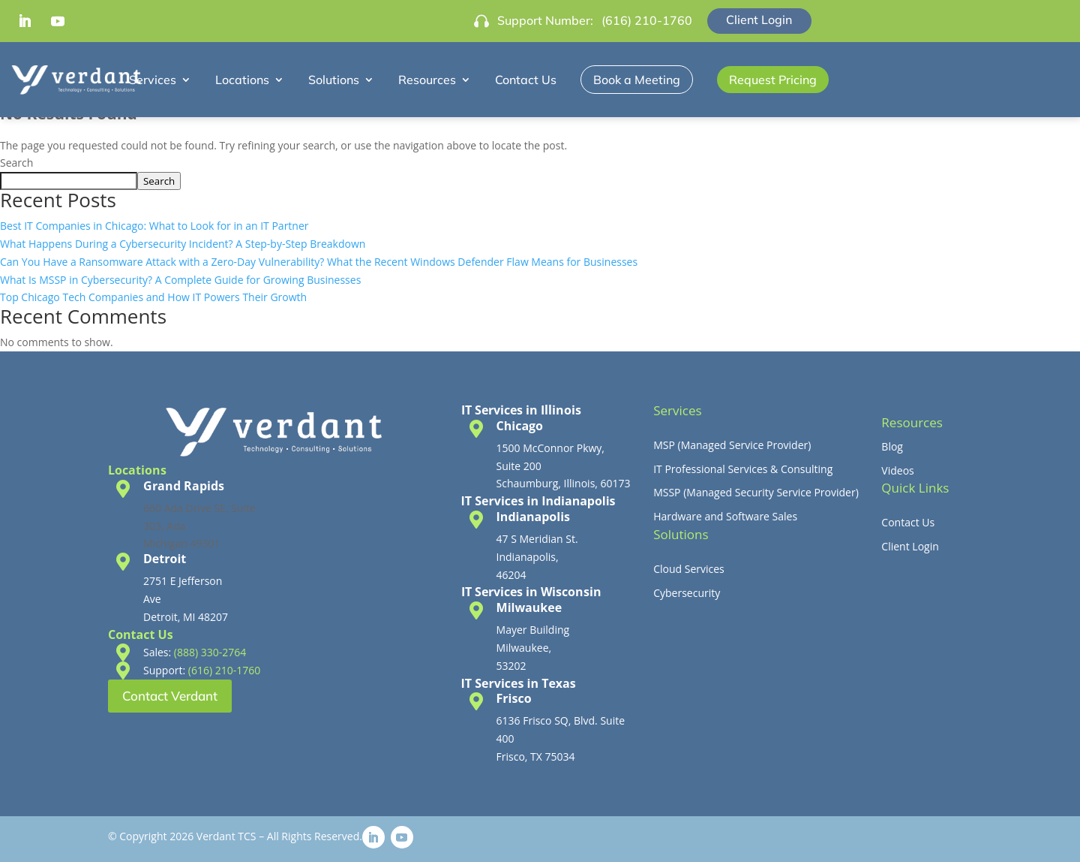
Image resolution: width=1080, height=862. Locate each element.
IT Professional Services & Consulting (742, 469)
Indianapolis (533, 516)
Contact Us (525, 79)
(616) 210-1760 (647, 20)
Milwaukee (529, 607)
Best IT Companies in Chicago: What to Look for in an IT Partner (154, 226)
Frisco (514, 698)
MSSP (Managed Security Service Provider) (756, 492)
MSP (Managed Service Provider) (732, 445)
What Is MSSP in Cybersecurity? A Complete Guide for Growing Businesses (180, 280)
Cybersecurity (686, 593)
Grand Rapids (183, 486)
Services (152, 79)
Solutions (333, 79)
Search (16, 162)
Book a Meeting (636, 79)
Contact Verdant (170, 696)
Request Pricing (773, 79)
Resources (427, 79)
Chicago (519, 425)
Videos (897, 470)
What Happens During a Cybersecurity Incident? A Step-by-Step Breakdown (182, 244)
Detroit (164, 558)
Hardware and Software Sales (725, 516)
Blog (892, 446)
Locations (242, 79)
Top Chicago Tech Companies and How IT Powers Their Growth (153, 297)
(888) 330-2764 (210, 652)
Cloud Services (688, 569)
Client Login (759, 19)
